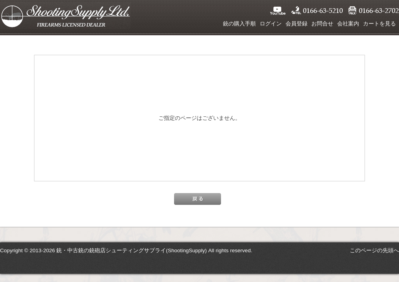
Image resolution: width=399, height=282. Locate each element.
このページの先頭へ (374, 250)
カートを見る (379, 23)
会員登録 (296, 23)
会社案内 (348, 23)
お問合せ (322, 23)
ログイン (271, 23)
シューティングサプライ (65, 15)
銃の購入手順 (239, 23)
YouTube (278, 10)
